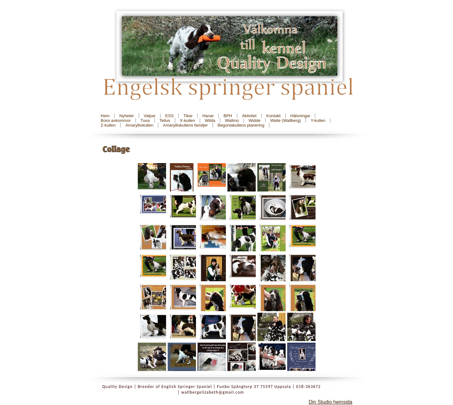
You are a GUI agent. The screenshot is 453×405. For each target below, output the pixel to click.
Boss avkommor (116, 120)
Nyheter (126, 115)
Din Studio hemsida (330, 402)
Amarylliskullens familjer (185, 125)
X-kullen (187, 120)
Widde (254, 120)
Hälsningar (300, 115)
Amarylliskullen (139, 125)
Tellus (164, 120)
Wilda (210, 120)
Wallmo (232, 120)
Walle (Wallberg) (285, 120)
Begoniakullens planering (241, 125)
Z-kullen (108, 125)
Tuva (145, 120)
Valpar (150, 115)
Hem (105, 115)
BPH (227, 115)
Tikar (188, 115)
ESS (169, 115)
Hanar (208, 115)
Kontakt (273, 115)
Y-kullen (317, 120)
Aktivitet (249, 115)
